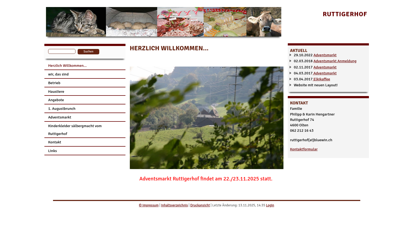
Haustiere (56, 91)
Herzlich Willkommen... (67, 65)
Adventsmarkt (59, 117)
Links (52, 150)
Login (270, 205)
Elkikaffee (321, 79)
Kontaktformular (304, 149)
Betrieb (54, 82)
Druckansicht (200, 205)
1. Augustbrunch (61, 108)
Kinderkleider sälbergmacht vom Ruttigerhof (75, 129)
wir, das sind (58, 74)
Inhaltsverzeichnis (174, 205)
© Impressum (148, 205)
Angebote (56, 99)
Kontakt (54, 142)
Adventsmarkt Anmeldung (334, 60)
